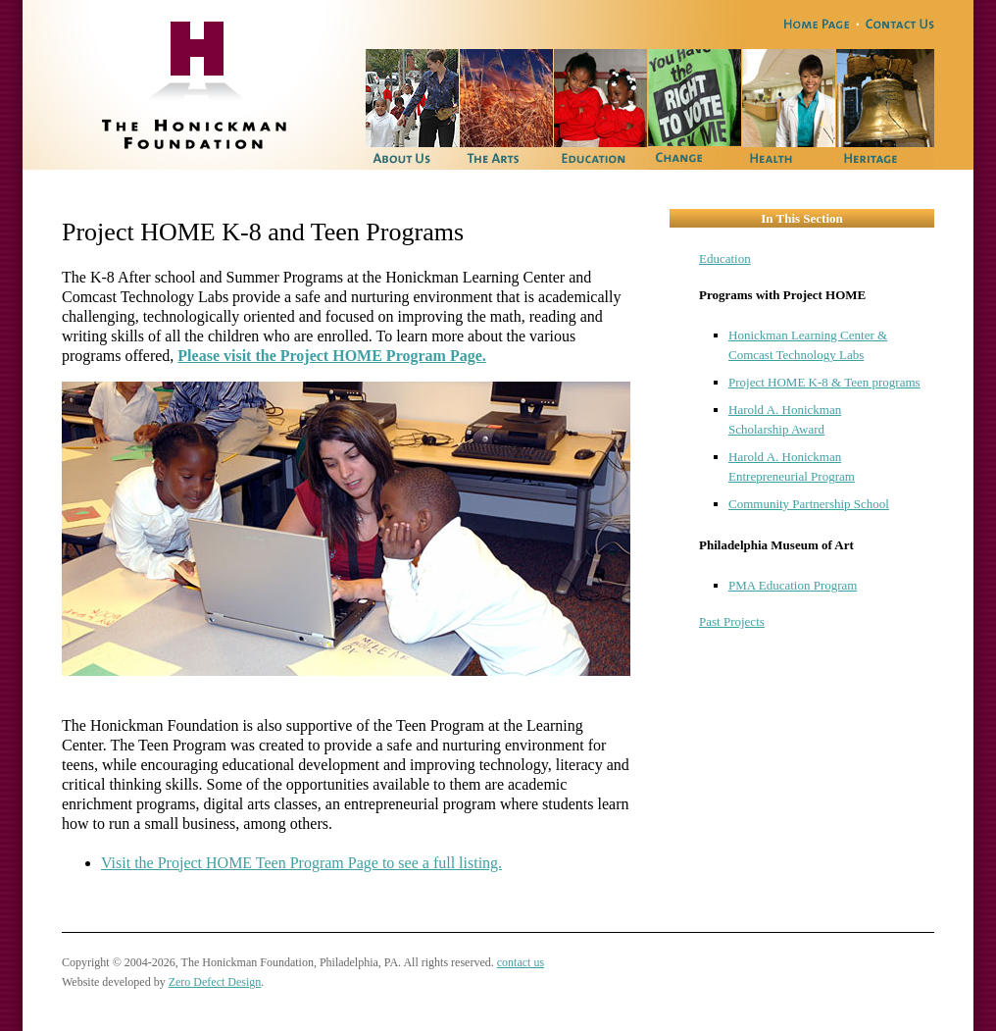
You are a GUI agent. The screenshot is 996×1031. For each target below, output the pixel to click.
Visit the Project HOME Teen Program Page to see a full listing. (301, 862)
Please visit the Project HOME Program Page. (331, 355)
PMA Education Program (792, 585)
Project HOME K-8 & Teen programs (824, 382)
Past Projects (732, 621)
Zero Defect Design (215, 982)
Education (725, 258)
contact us (520, 962)
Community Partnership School (808, 503)
